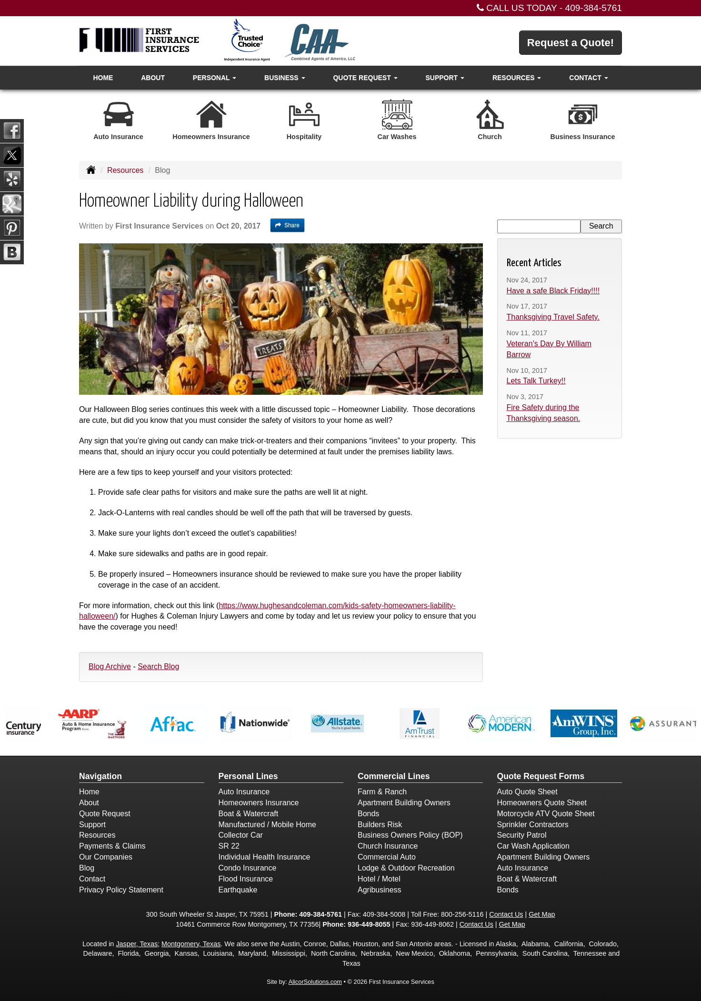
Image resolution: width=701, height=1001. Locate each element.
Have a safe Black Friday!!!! (553, 291)
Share (287, 225)
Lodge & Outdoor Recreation (406, 868)
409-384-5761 (593, 8)
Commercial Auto (387, 857)
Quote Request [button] (365, 77)
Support (92, 825)
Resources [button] (516, 77)
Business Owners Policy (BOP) (410, 835)
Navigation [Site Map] (100, 776)
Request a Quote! (570, 43)
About (153, 77)
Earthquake (238, 890)
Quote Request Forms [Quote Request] (541, 776)
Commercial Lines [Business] (394, 776)
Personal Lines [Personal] (248, 776)
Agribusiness (379, 890)
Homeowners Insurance (259, 803)
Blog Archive (110, 666)
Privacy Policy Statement (121, 890)
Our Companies (105, 857)
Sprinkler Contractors (533, 825)
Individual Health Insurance (264, 857)
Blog (86, 868)
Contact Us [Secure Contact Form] (506, 914)
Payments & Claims (112, 846)
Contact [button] (588, 77)
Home (103, 77)
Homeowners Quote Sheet (542, 803)
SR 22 (229, 846)
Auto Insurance (244, 792)
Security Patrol (522, 835)
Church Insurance (388, 846)
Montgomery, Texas (190, 944)
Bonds (368, 814)
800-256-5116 (462, 914)
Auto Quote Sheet (527, 792)
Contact (92, 879)
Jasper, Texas (137, 944)
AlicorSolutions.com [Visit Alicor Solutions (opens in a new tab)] (315, 981)
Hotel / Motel (379, 879)
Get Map (542, 914)
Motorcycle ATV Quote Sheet (546, 814)
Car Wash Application (533, 846)
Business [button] (284, 77)
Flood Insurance (246, 879)
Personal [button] (214, 77)
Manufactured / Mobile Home (267, 825)
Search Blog (158, 666)
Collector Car (241, 835)
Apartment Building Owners (404, 803)
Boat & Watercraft (249, 814)
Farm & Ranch (382, 792)
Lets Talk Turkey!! (536, 381)
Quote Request (104, 814)
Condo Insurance (248, 868)
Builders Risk (380, 825)
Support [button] (444, 77)
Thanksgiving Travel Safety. (553, 317)
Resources (125, 170)
